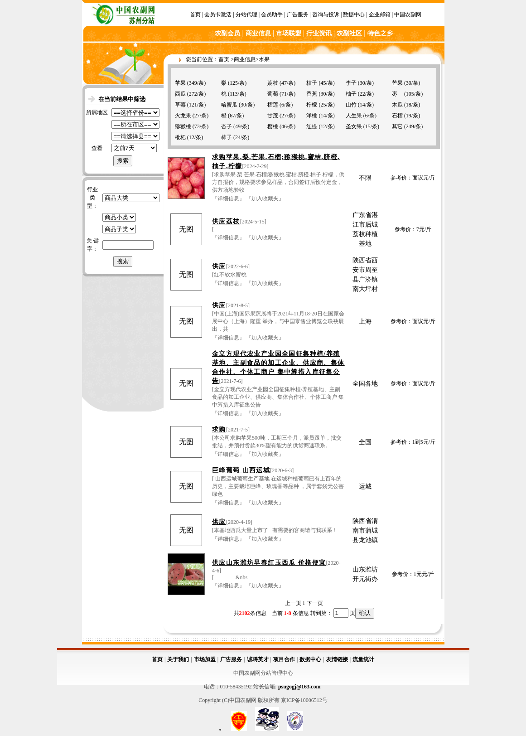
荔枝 (272, 83)
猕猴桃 (183, 126)
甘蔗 (272, 115)
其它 (397, 126)
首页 (195, 14)
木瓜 (397, 105)
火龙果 (183, 115)
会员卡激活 (218, 14)
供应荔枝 (226, 221)
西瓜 (180, 94)
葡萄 (272, 94)
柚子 (351, 94)
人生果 (354, 115)
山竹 (351, 105)
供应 (219, 266)
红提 (311, 126)
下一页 (315, 603)
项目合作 (284, 659)
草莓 (180, 105)
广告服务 (298, 14)
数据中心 (354, 14)
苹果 (180, 83)
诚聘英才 (258, 659)
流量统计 (363, 659)
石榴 (397, 115)
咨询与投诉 (325, 14)
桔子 (311, 83)
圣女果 (354, 126)
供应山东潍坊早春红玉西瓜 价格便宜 (269, 562)
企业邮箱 (380, 14)
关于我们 (178, 659)
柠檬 (311, 105)
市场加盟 (205, 659)
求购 (219, 429)
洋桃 (311, 115)
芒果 (397, 83)
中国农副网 (407, 14)
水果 (264, 59)
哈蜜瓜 (229, 105)
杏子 (226, 126)
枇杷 (180, 137)
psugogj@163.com (299, 686)
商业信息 (245, 59)
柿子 (226, 137)
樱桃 (272, 126)
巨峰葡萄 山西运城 (241, 470)
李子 (351, 83)
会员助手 (272, 14)
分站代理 (246, 14)
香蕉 (311, 94)
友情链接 (337, 659)
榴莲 (272, 105)
